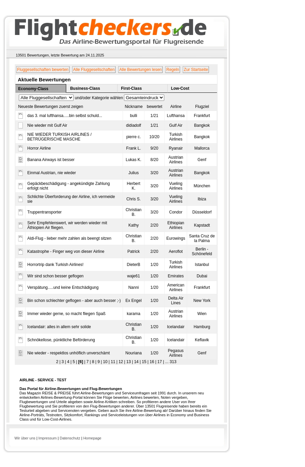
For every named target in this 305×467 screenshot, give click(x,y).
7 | (88, 361)
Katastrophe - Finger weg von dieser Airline (65, 251)
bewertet (154, 106)
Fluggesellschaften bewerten (43, 69)
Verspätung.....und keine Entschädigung (62, 287)
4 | (68, 361)
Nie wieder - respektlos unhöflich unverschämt (68, 353)
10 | (106, 361)
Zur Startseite (196, 69)
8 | (93, 361)
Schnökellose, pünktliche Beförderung (61, 340)
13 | (129, 361)
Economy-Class (33, 88)
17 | (160, 361)
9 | (99, 361)
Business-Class (85, 88)
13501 (21, 55)
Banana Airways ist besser (51, 159)
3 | (63, 361)
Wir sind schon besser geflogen (55, 276)
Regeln (172, 69)
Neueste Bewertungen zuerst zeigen (50, 106)
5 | (74, 361)
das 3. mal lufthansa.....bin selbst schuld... (64, 115)
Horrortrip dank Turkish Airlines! (55, 264)
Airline (175, 106)
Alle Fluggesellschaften (94, 69)
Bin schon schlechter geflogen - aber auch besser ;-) (74, 300)
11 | (113, 361)
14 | (137, 361)
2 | (58, 361)
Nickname (133, 106)
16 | (152, 361)
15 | (144, 361)
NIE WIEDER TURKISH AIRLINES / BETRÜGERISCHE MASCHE (59, 137)
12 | (121, 361)
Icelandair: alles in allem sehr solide (59, 326)
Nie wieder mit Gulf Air (47, 125)
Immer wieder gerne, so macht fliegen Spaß (66, 313)
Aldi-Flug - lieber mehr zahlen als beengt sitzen (69, 238)
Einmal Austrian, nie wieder (51, 172)
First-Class (131, 88)
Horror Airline (39, 148)
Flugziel (202, 106)
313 (172, 361)
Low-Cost (180, 88)
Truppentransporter (44, 212)
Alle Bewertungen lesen (140, 69)
